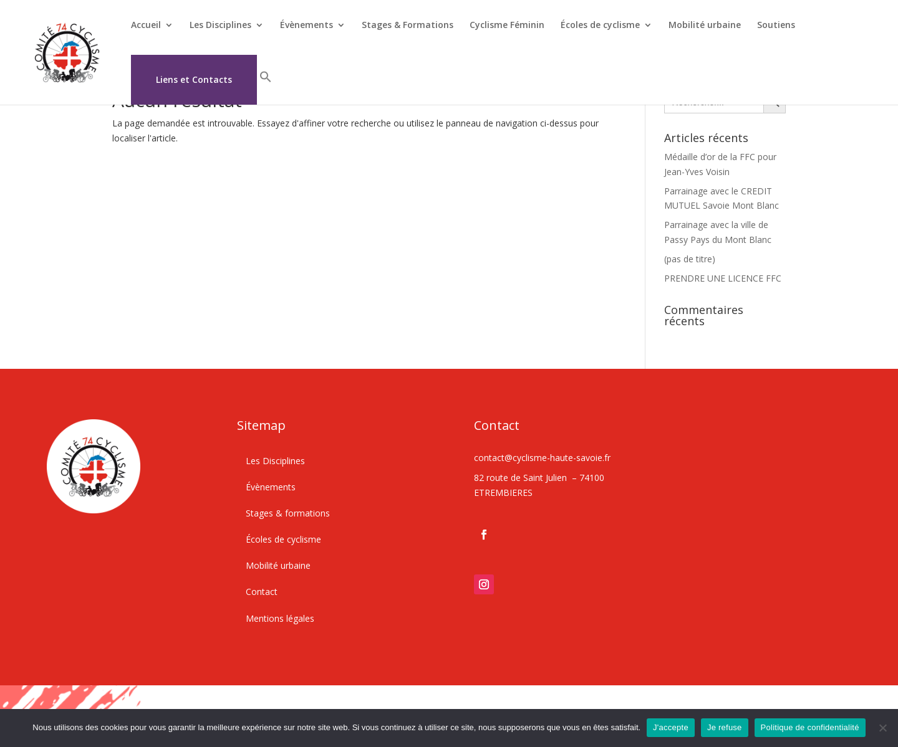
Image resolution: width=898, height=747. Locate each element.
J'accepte (670, 727)
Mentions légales (280, 618)
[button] (265, 87)
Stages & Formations (407, 26)
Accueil (146, 26)
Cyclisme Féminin (507, 26)
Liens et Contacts (194, 80)
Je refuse (724, 727)
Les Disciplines (220, 26)
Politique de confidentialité (810, 727)
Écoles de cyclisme (600, 26)
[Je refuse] (882, 727)
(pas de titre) (689, 259)
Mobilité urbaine (705, 26)
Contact (262, 591)
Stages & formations (288, 513)
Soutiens (776, 26)
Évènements (306, 26)
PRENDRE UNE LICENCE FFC (722, 278)
